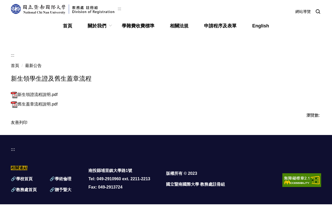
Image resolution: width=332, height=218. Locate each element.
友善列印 (19, 122)
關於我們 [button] (97, 25)
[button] (318, 12)
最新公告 (33, 65)
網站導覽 (303, 11)
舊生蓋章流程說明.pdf (34, 104)
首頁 (67, 25)
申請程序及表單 (220, 25)
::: (119, 9)
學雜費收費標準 (138, 25)
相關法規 (179, 25)
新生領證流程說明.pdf (34, 94)
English (260, 25)
